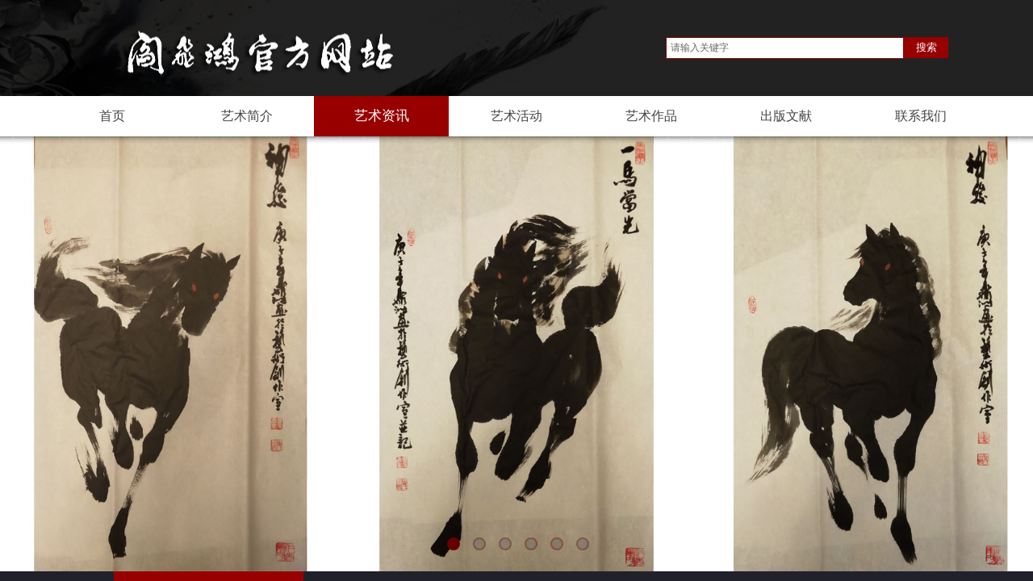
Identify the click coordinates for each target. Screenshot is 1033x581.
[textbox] (785, 48)
